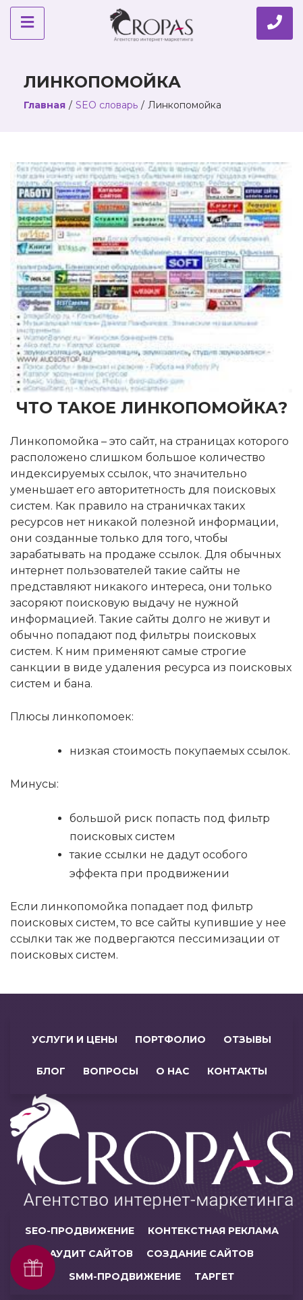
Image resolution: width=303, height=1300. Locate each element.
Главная (44, 105)
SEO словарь (107, 105)
